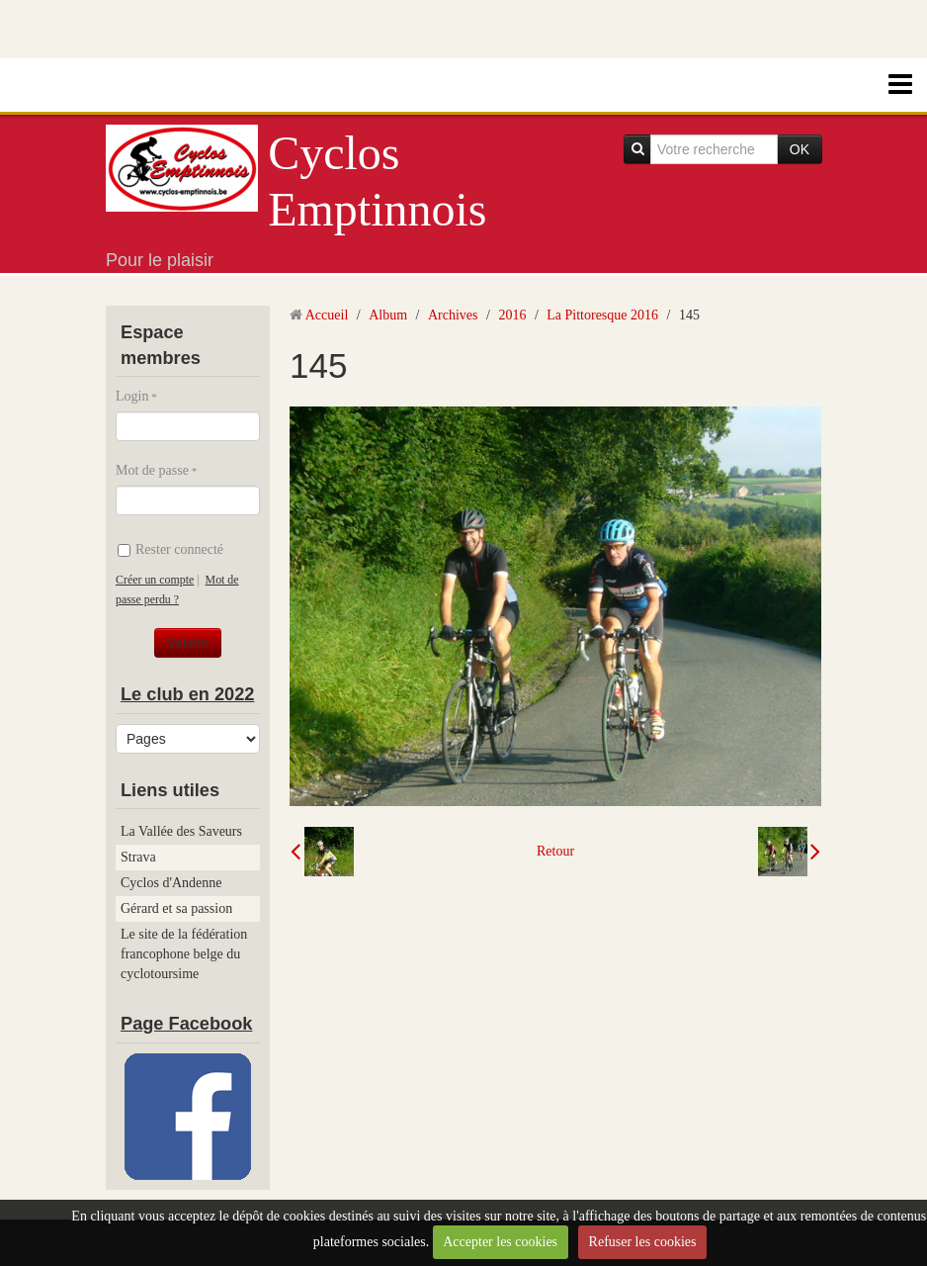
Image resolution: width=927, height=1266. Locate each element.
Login (132, 396)
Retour (555, 851)
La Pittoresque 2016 (602, 315)
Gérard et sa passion (176, 908)
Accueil (327, 315)
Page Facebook (186, 1024)
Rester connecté (170, 549)
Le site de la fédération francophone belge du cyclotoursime (184, 954)
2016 (512, 315)
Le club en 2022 (187, 694)
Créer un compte (155, 580)
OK (799, 149)
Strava (138, 857)
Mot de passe (152, 470)
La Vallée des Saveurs (181, 831)
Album (388, 315)
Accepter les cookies (500, 1241)
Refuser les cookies (643, 1241)
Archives (453, 315)
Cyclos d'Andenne (171, 882)
